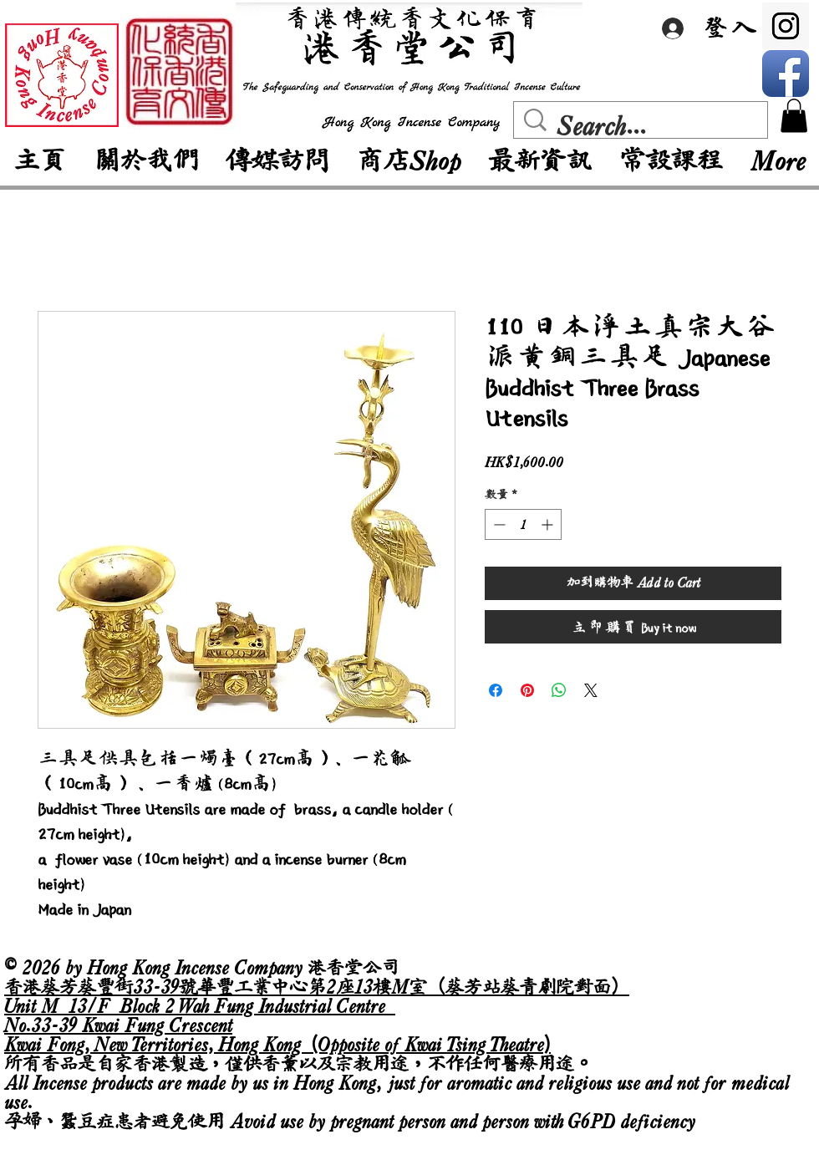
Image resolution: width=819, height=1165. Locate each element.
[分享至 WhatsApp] (559, 690)
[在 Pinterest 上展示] (527, 690)
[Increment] (548, 524)
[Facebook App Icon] (785, 73)
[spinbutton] (523, 524)
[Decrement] (497, 524)
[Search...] (644, 126)
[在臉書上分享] (496, 690)
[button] (794, 116)
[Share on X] (591, 690)
